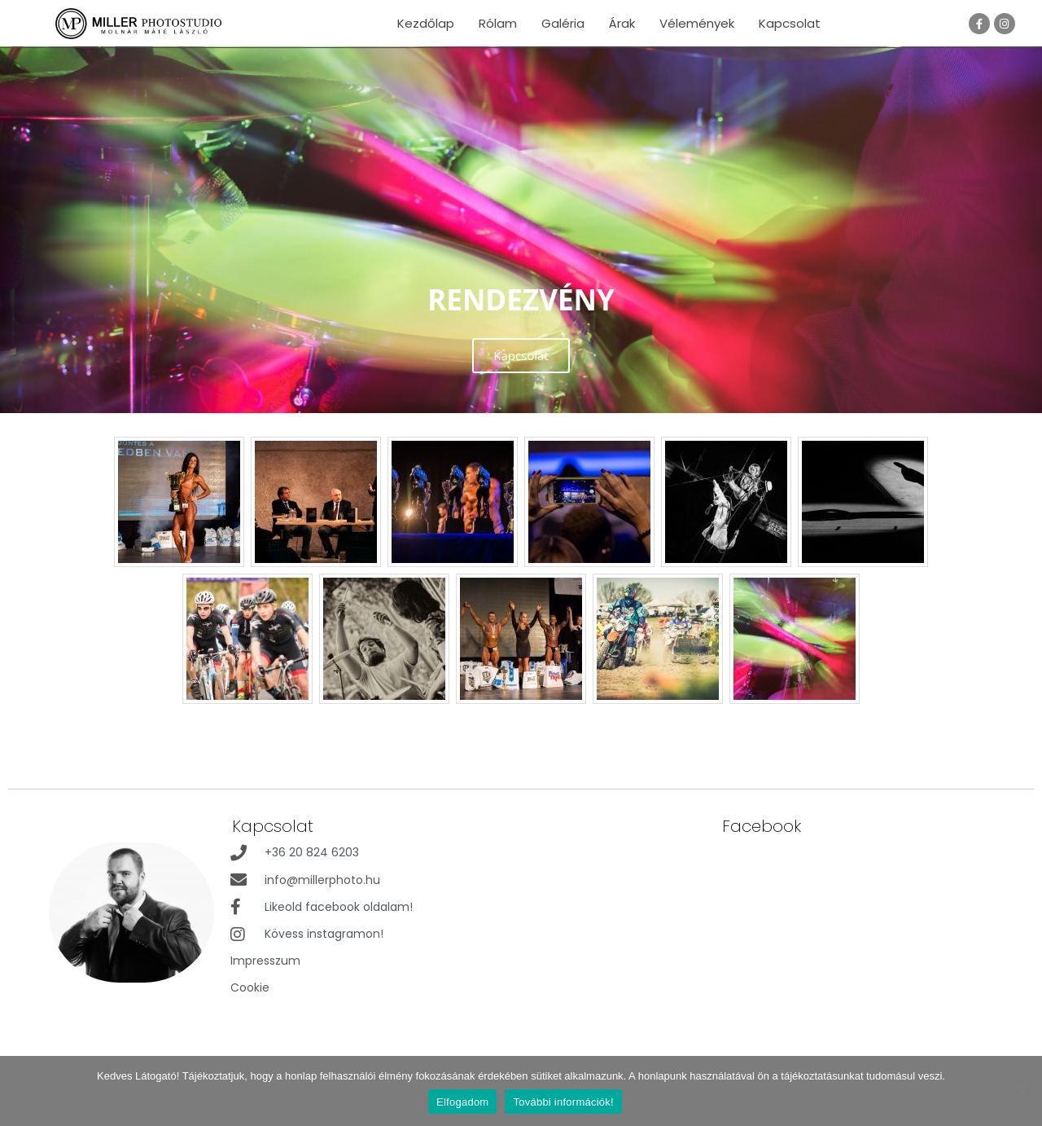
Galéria (562, 23)
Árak (622, 23)
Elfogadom (462, 1102)
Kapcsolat (790, 23)
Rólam (498, 23)
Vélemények (696, 23)
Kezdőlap (425, 23)
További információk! (563, 1102)
